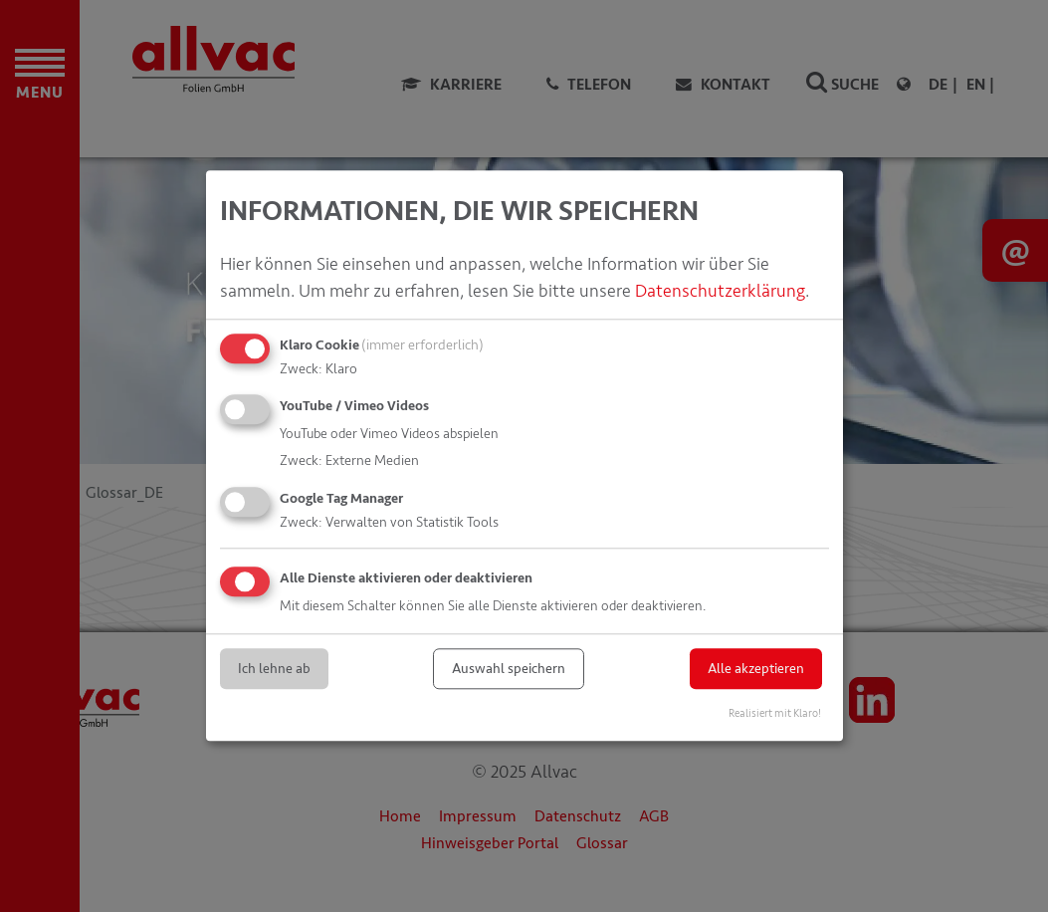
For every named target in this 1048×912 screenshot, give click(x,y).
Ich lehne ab (274, 668)
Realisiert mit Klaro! (775, 714)
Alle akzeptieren (756, 668)
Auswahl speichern (508, 668)
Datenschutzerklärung (720, 291)
